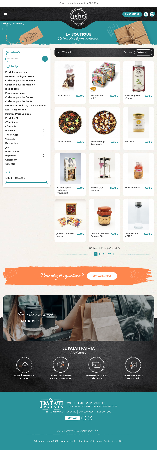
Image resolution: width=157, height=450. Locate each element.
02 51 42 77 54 (73, 406)
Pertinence (143, 52)
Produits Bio (12, 118)
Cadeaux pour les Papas (19, 97)
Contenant (11, 160)
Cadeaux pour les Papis (18, 101)
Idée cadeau (12, 89)
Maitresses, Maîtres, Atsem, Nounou (25, 106)
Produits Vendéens (16, 72)
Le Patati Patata (55, 411)
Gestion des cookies (113, 441)
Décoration (11, 143)
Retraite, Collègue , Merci (19, 76)
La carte (71, 411)
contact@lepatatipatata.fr (100, 406)
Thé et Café (11, 135)
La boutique (132, 14)
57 (109, 254)
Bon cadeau (12, 151)
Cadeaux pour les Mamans (20, 80)
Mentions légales (68, 441)
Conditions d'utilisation (90, 441)
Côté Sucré (11, 122)
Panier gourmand (15, 93)
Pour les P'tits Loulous (18, 114)
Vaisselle (10, 139)
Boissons (10, 130)
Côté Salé (10, 126)
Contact (72, 417)
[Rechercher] (26, 59)
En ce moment (87, 411)
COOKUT (10, 164)
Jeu (7, 147)
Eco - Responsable (15, 110)
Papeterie (10, 156)
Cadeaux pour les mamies (20, 85)
